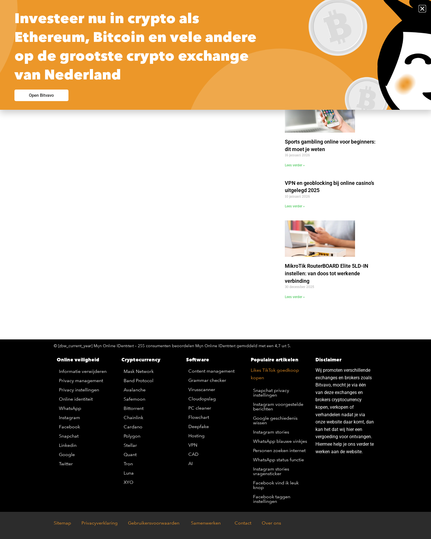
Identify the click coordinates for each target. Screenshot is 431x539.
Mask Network (139, 371)
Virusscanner (201, 389)
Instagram (69, 417)
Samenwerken (205, 523)
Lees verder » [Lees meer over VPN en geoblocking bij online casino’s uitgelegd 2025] (295, 206)
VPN (192, 445)
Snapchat (69, 436)
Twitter (66, 463)
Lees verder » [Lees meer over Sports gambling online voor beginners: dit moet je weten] (295, 165)
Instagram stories (271, 432)
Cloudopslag (202, 399)
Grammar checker (207, 380)
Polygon (132, 436)
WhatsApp (70, 408)
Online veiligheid (78, 360)
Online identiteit (76, 399)
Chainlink (133, 417)
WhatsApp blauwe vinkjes (280, 441)
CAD (193, 454)
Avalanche (135, 390)
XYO (128, 482)
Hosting (196, 435)
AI (190, 463)
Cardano (133, 427)
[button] (422, 9)
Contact (243, 523)
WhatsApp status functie (278, 459)
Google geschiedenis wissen (275, 420)
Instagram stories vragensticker (271, 471)
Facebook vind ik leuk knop (276, 485)
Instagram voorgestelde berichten (278, 407)
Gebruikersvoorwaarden (155, 523)
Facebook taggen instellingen (271, 499)
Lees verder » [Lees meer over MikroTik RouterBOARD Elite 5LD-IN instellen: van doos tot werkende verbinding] (295, 297)
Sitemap (62, 523)
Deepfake (198, 426)
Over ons (271, 523)
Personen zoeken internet (279, 450)
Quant (130, 454)
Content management (211, 371)
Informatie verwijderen (83, 371)
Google (67, 454)
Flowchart (198, 417)
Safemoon (134, 399)
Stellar (130, 445)
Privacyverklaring (99, 523)
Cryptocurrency (140, 360)
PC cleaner (199, 408)
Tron (128, 463)
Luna (129, 473)
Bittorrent (134, 408)
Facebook (69, 427)
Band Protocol (138, 380)
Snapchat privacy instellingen (271, 393)
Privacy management (81, 380)
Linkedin (68, 445)
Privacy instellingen (79, 390)
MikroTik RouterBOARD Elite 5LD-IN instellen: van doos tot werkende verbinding (326, 273)
